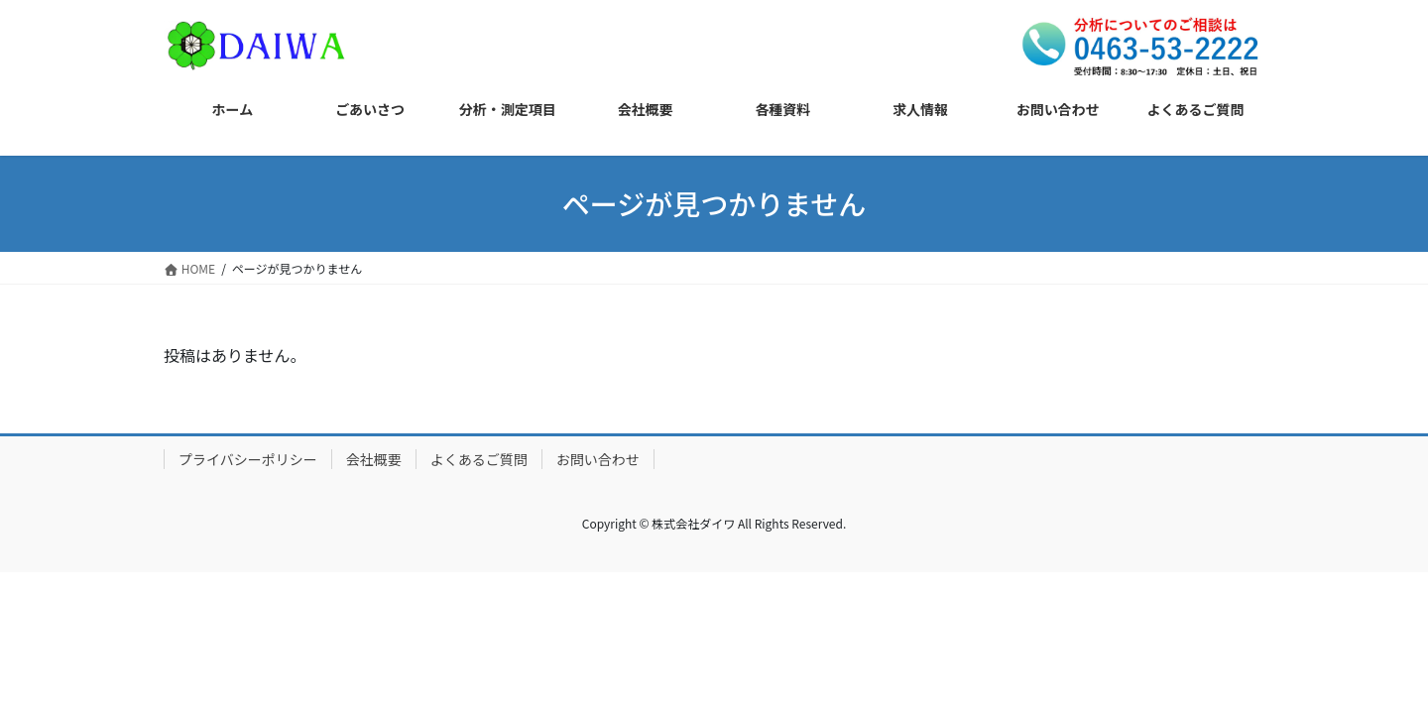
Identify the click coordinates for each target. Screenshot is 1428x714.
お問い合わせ (598, 459)
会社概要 (374, 459)
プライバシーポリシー (247, 459)
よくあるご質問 (479, 459)
